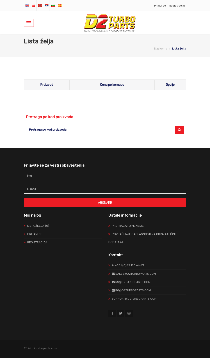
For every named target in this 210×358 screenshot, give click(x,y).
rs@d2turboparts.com (131, 282)
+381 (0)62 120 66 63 (128, 265)
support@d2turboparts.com (134, 298)
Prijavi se (160, 5)
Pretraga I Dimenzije (128, 225)
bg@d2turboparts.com (131, 290)
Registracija (177, 5)
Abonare (105, 203)
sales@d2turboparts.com (134, 273)
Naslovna (160, 48)
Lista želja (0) (38, 225)
